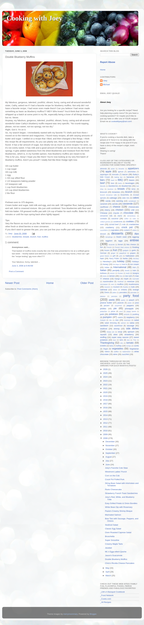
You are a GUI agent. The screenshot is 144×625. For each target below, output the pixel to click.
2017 (105, 404)
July (108, 461)
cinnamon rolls (106, 216)
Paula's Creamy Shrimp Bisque (118, 511)
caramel (103, 204)
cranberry (110, 227)
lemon (112, 276)
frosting (135, 247)
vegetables (117, 348)
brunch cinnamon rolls (108, 195)
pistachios (103, 311)
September (111, 453)
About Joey (105, 102)
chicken (119, 209)
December (110, 441)
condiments (117, 222)
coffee (126, 219)
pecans (106, 306)
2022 (105, 385)
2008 (105, 438)
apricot (120, 172)
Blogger (93, 614)
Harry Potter (114, 259)
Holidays (135, 262)
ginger (113, 253)
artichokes (132, 172)
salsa (132, 323)
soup (120, 332)
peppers (130, 305)
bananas (130, 177)
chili (132, 210)
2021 (105, 388)
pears (130, 303)
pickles (103, 308)
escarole (112, 244)
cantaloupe (132, 201)
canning (119, 201)
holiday (120, 261)
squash (103, 334)
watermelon (126, 351)
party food (131, 296)
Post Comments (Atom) (27, 289)
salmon (123, 323)
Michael (106, 84)
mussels (107, 287)
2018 (105, 400)
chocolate (128, 212)
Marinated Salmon (113, 515)
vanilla (136, 346)
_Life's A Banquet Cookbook (112, 592)
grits (120, 256)
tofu (121, 343)
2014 (105, 415)
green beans (104, 256)
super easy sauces (120, 337)
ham (102, 258)
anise (113, 169)
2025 (105, 373)
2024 (105, 377)
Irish (134, 267)
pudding (136, 314)
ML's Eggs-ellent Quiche (115, 552)
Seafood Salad (111, 525)
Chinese (103, 213)
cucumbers (104, 230)
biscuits (102, 186)
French (109, 247)
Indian (106, 267)
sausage (130, 326)
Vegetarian (134, 349)
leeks (105, 276)
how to (124, 264)
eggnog (135, 237)
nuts (133, 287)
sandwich (104, 326)
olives (115, 290)
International (119, 267)
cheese (116, 206)
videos (107, 352)
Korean (120, 273)
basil (112, 180)
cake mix (125, 198)
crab (124, 224)
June (108, 464)
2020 (105, 392)
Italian (103, 270)
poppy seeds (131, 311)
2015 (105, 411)
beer (112, 183)
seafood (103, 329)
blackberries (113, 186)
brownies (116, 192)
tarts (121, 340)
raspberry (130, 317)
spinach (131, 332)
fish (101, 247)
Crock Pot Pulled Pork (114, 479)
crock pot (127, 227)
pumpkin (107, 317)
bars (102, 180)
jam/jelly (116, 270)
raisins (120, 317)
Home (50, 282)
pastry (123, 300)
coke (134, 219)
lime (120, 276)
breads (26, 237)
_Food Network (107, 595)
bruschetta (125, 195)
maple (126, 279)
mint (112, 284)
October (109, 449)
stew (115, 334)
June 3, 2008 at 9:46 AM (22, 266)
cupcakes (115, 230)
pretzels (126, 314)
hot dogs (116, 264)
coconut (114, 218)
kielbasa (103, 273)
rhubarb (103, 320)
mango (117, 279)
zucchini (125, 354)
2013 (105, 419)
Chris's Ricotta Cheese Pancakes (119, 563)
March (109, 575)
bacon (125, 174)
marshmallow (108, 282)
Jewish (127, 270)
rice (117, 320)
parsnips (114, 296)
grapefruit (122, 253)
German (103, 253)
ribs (110, 320)
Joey (105, 81)
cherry (107, 210)
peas (137, 303)
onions (124, 290)
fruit (39, 237)
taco (114, 340)
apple (108, 171)
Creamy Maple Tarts (114, 544)
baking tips (118, 177)
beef (102, 183)
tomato (130, 342)
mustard (116, 287)
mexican (130, 281)
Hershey (136, 258)
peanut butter (106, 303)
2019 (105, 396)
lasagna (136, 273)
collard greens (105, 222)
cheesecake (133, 207)
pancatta (133, 292)
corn (102, 224)
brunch (33, 237)
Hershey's (107, 261)
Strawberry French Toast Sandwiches (121, 493)
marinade (135, 279)
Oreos (106, 292)
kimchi (112, 273)
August (109, 457)
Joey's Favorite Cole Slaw (116, 468)
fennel (120, 245)
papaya (102, 296)
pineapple (129, 308)
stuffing (103, 337)
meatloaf (120, 281)
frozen (106, 250)
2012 (105, 423)
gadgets (125, 250)
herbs (125, 258)
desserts (117, 233)
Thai (134, 340)
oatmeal (103, 290)
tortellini (103, 346)
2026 (105, 369)
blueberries (17, 237)
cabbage (113, 198)
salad (136, 320)
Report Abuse (107, 62)
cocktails (103, 219)
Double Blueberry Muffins (116, 559)
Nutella (125, 287)
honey (105, 264)
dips (136, 233)
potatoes (113, 314)
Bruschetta (110, 536)
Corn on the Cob (112, 476)
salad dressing (111, 323)
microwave (104, 284)
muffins (45, 237)
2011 (105, 427)
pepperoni (118, 305)
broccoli (103, 192)
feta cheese (131, 245)
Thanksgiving (107, 342)
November (110, 445)
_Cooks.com (105, 599)
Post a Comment (16, 271)
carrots (115, 204)
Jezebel (108, 548)
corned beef (113, 224)
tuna (111, 346)
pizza (113, 311)
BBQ (120, 180)
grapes (133, 253)
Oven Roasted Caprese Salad (118, 532)
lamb (127, 273)
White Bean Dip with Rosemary (118, 507)
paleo (114, 292)
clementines (131, 216)
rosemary (127, 320)
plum (121, 311)
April (108, 572)
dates (134, 230)
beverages (129, 183)
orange (136, 290)
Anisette (121, 169)
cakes (136, 197)
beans (131, 180)
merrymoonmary (70, 614)
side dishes (132, 328)
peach (131, 300)
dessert (103, 234)
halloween (130, 256)
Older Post (87, 282)
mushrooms (134, 284)
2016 (105, 408)
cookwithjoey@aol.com (121, 121)
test (128, 340)
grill (114, 256)
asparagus (104, 174)
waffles (116, 351)
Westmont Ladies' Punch (116, 472)
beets (120, 183)
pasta (112, 299)
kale (134, 270)
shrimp (117, 329)
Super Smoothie (112, 540)
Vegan (105, 349)
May (108, 568)
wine (115, 354)
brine (134, 189)
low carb (128, 276)
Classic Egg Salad (113, 529)
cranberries (134, 224)
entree (134, 240)
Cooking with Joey (34, 18)
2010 (105, 431)
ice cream (134, 264)
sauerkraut (118, 326)
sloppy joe (110, 332)
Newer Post (12, 282)
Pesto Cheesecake (113, 489)
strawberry (129, 334)
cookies (130, 221)
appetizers (133, 168)
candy (108, 201)
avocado (115, 174)
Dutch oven (121, 237)
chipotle (116, 213)
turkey (119, 346)
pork (102, 314)
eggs (120, 241)
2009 (105, 434)
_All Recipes (105, 602)
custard (127, 230)
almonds (103, 169)
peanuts (120, 303)
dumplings (109, 237)
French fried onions (122, 247)
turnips (128, 346)
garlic (134, 250)
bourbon (110, 189)
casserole (127, 203)
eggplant (109, 241)
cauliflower (104, 207)
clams (120, 216)
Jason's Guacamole (113, 555)
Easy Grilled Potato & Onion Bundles (121, 503)
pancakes (123, 292)
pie (115, 308)
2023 (105, 381)
